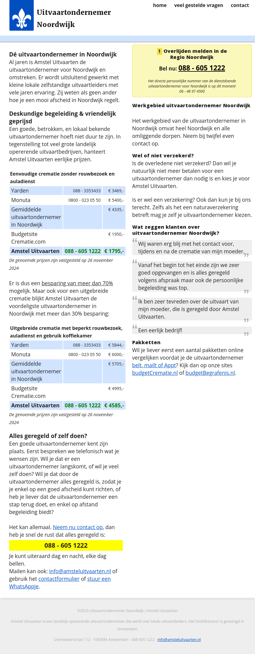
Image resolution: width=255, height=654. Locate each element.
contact (240, 5)
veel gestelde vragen (198, 5)
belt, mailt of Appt (154, 365)
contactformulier (58, 578)
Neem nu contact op (78, 527)
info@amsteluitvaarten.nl (80, 571)
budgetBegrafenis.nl (210, 372)
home (160, 5)
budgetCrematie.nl (155, 372)
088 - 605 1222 (201, 68)
